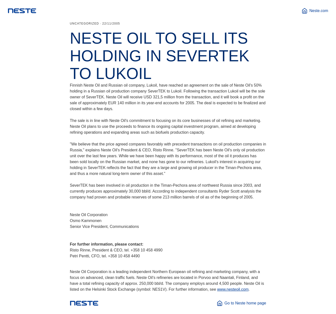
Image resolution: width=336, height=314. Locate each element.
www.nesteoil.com (233, 289)
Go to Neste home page (241, 303)
